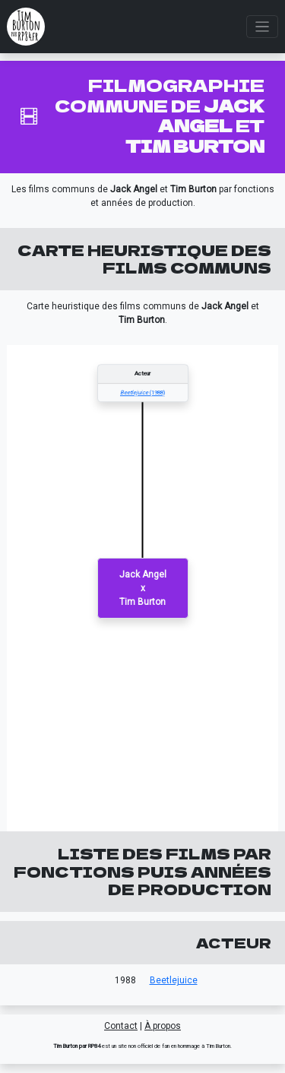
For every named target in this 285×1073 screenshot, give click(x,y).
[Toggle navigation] (262, 27)
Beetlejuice (174, 980)
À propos (162, 1026)
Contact (121, 1026)
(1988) (142, 392)
